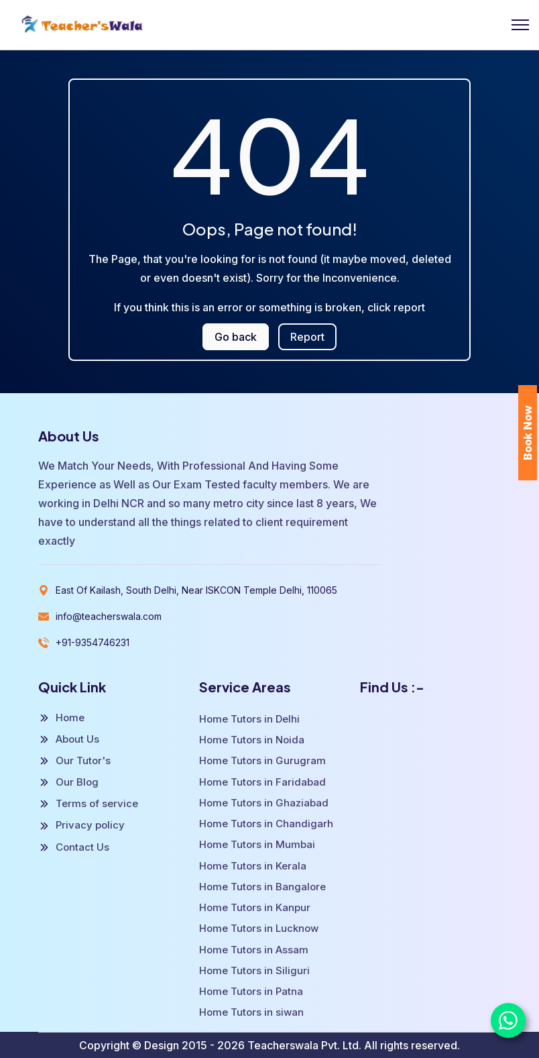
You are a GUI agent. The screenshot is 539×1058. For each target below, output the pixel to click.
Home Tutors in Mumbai (257, 844)
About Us (68, 739)
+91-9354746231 (92, 642)
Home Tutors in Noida (251, 739)
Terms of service (88, 803)
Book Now (527, 432)
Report (307, 336)
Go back (236, 336)
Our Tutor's (74, 761)
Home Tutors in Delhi (249, 718)
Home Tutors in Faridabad (262, 782)
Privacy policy (81, 825)
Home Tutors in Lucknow (258, 928)
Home (61, 718)
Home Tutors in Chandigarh (266, 823)
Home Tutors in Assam (253, 949)
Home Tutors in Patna (251, 991)
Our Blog (68, 782)
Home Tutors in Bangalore (262, 886)
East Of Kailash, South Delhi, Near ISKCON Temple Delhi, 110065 (196, 590)
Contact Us (73, 847)
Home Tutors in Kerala (252, 865)
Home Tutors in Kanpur (254, 907)
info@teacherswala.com (109, 616)
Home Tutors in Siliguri (254, 970)
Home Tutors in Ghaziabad (263, 802)
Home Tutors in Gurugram (262, 760)
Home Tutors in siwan (251, 1012)
